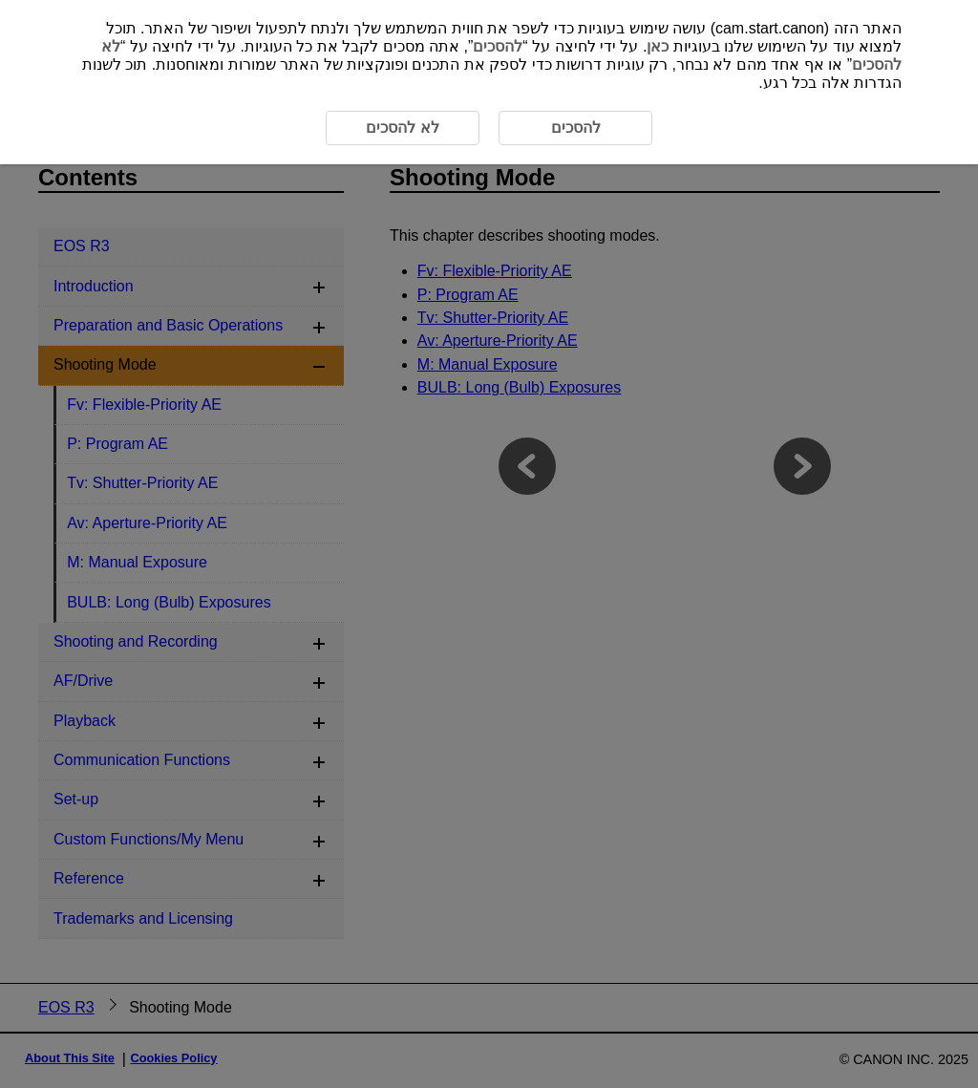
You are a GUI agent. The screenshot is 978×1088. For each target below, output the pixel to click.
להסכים (497, 46)
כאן (658, 46)
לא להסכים (402, 127)
